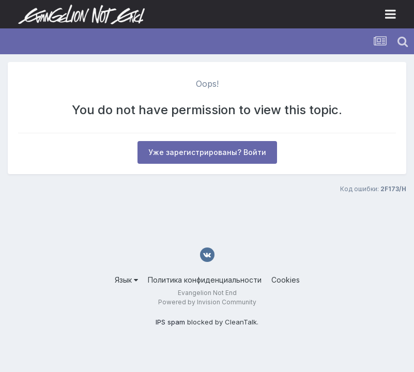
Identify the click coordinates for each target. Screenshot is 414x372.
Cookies (285, 279)
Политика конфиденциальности (205, 279)
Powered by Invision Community (207, 302)
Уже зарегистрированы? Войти (207, 152)
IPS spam (170, 322)
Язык (126, 279)
